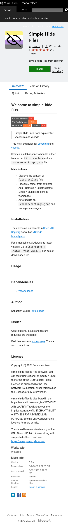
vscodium (43, 143)
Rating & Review (35, 93)
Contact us (12, 515)
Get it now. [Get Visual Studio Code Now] (58, 26)
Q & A (15, 93)
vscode (15, 147)
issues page (38, 341)
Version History (39, 86)
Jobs (22, 515)
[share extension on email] (24, 496)
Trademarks (56, 515)
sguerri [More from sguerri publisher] (34, 46)
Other (24, 18)
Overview (18, 86)
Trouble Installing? (57, 71)
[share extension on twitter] (13, 496)
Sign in (24, 9)
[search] (47, 10)
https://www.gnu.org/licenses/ (28, 441)
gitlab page (38, 310)
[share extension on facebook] (19, 496)
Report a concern (37, 487)
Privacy (30, 515)
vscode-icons (25, 291)
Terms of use (42, 515)
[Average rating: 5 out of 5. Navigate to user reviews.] (42, 50)
